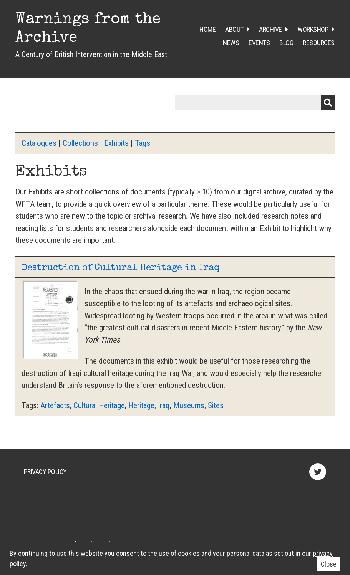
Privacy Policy (45, 472)
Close (329, 564)
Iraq (164, 405)
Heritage (141, 405)
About (234, 29)
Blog (286, 43)
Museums (188, 405)
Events (259, 43)
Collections (80, 143)
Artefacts (55, 405)
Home (207, 29)
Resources (319, 43)
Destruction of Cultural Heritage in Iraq (120, 268)
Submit (328, 102)
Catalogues (39, 143)
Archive (270, 29)
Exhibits (116, 143)
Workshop (312, 29)
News (231, 43)
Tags (142, 143)
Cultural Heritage (99, 405)
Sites (216, 405)
